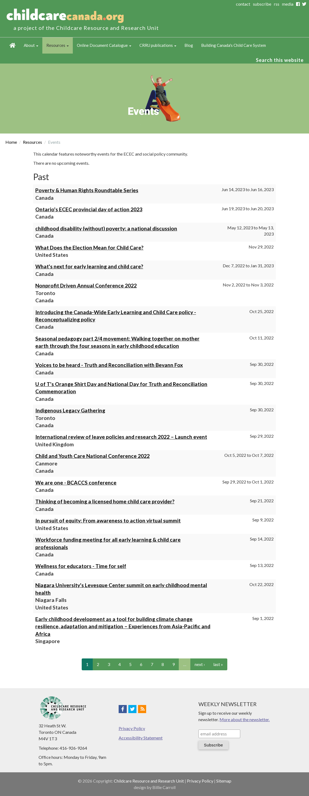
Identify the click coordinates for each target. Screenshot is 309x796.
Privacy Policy (132, 728)
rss (276, 3)
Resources (57, 45)
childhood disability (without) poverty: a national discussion (106, 228)
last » (218, 664)
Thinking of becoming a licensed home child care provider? (104, 501)
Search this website (280, 60)
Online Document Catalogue (104, 45)
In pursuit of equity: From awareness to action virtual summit (108, 520)
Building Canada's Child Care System (233, 45)
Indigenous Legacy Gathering (70, 410)
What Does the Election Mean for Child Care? (89, 247)
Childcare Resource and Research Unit (149, 780)
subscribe (262, 3)
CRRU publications (157, 45)
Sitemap (223, 780)
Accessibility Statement (141, 737)
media (287, 3)
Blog (188, 45)
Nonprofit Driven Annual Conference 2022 (86, 285)
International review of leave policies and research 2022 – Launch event (121, 437)
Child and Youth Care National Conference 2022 (92, 456)
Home (12, 45)
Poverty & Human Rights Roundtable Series (86, 190)
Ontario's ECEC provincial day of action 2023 (88, 209)
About (31, 45)
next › (200, 664)
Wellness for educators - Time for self (80, 566)
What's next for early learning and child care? (89, 266)
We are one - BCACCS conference (75, 482)
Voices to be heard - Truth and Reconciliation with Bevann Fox (109, 365)
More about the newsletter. (244, 719)
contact (243, 3)
